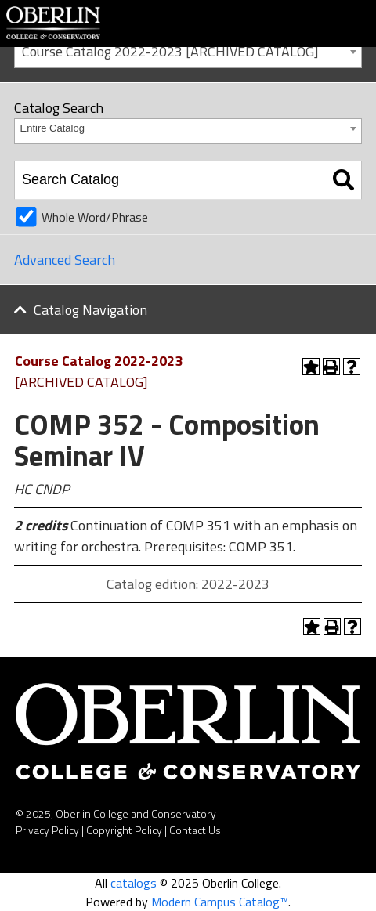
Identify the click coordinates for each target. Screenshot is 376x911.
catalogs (133, 882)
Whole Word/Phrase (95, 217)
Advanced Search (64, 259)
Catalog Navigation (90, 309)
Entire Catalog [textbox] (52, 128)
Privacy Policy (47, 830)
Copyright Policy (124, 830)
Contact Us (195, 830)
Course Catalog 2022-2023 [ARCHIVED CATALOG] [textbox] (170, 51)
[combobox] (188, 50)
